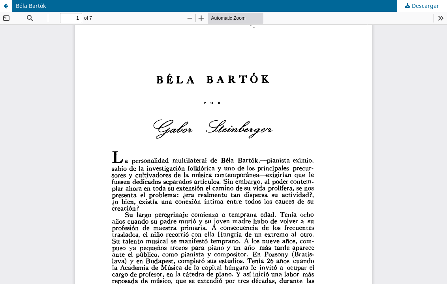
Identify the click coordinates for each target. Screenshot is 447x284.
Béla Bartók (31, 5)
